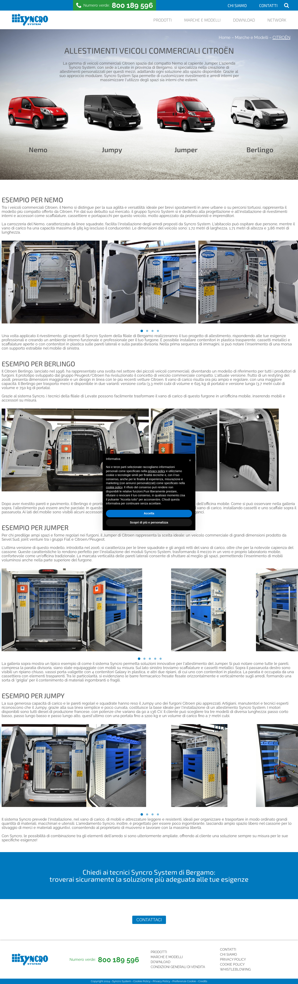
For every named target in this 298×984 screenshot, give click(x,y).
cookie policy (114, 487)
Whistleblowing (235, 969)
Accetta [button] (149, 513)
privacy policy (156, 471)
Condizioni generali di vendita (178, 967)
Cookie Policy (232, 964)
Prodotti (162, 19)
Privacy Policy (233, 959)
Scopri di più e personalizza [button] (149, 522)
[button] (190, 460)
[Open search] (286, 5)
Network (276, 19)
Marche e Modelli (202, 19)
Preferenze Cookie (184, 981)
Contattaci (149, 919)
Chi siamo (237, 5)
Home (225, 37)
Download (244, 19)
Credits (202, 981)
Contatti (268, 5)
